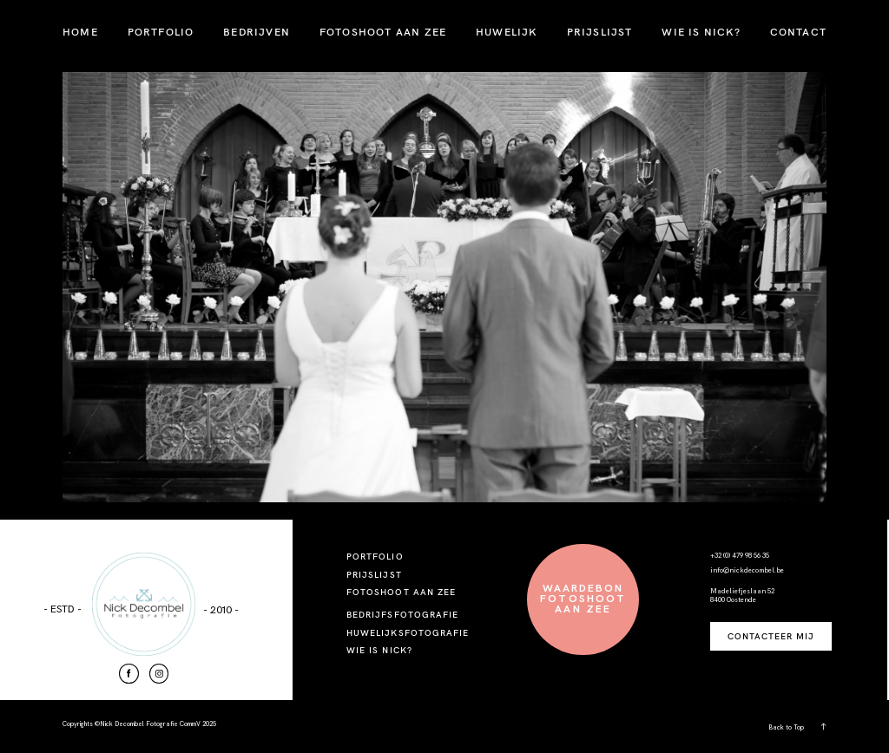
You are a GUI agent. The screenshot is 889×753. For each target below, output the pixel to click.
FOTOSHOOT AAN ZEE (382, 31)
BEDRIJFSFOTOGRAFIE (402, 614)
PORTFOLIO (161, 31)
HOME (80, 31)
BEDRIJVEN (256, 31)
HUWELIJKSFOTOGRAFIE (407, 632)
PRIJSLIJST (600, 31)
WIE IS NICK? (701, 31)
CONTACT (798, 31)
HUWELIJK (506, 31)
